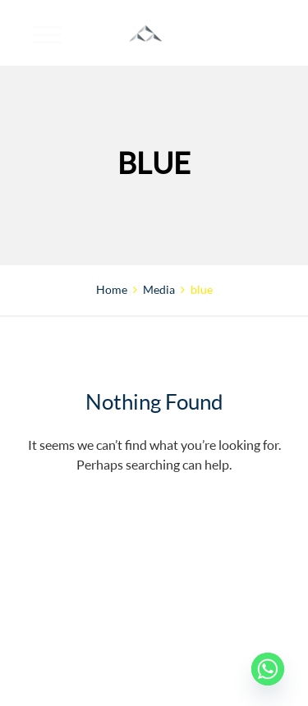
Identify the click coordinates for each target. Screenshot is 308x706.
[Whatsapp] (267, 669)
